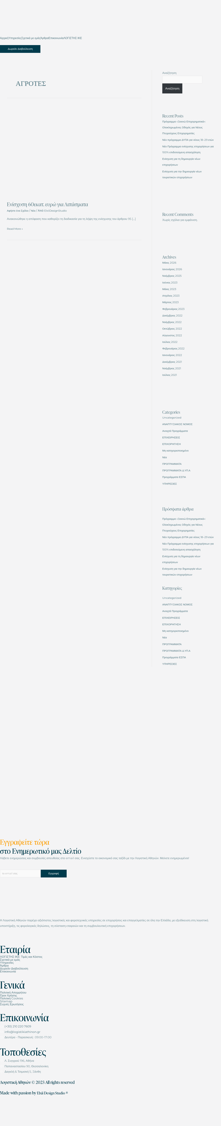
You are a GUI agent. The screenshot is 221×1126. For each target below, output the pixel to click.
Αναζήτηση (169, 73)
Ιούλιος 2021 (170, 387)
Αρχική (4, 38)
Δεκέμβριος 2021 (173, 374)
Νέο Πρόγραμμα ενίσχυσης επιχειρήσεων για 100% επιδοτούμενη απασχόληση (186, 158)
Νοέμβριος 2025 (173, 288)
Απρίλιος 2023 (171, 308)
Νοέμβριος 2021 (172, 380)
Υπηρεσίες (14, 38)
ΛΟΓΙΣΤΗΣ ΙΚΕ (73, 38)
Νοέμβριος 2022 (173, 334)
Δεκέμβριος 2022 (173, 328)
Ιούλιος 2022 (170, 354)
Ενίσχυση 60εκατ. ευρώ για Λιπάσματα (47, 204)
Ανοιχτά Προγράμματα (176, 443)
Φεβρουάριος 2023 (174, 321)
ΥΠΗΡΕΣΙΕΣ (170, 496)
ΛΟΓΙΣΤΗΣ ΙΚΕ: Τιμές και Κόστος (21, 981)
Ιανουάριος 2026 (173, 281)
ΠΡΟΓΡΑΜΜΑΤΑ (173, 476)
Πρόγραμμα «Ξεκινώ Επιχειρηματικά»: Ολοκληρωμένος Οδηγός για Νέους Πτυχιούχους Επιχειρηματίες (186, 128)
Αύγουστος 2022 (173, 347)
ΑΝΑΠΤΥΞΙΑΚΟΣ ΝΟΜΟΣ (179, 436)
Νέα (36, 210)
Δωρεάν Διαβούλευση (14, 993)
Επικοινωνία (56, 38)
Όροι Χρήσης (8, 1020)
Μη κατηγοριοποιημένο (177, 463)
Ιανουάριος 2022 (173, 367)
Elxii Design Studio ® (54, 1117)
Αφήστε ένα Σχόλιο (19, 210)
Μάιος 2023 (170, 301)
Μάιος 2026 (170, 275)
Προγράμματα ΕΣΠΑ (175, 489)
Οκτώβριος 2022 (173, 341)
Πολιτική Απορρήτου (13, 1017)
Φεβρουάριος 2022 (174, 361)
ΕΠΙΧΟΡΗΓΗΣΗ (172, 456)
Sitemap (6, 1025)
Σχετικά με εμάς (30, 38)
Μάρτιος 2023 (171, 314)
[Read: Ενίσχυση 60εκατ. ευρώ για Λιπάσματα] (74, 151)
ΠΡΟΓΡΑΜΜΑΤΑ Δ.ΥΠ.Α (178, 482)
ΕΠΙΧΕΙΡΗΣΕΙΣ (172, 450)
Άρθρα (44, 38)
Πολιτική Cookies (11, 1023)
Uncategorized (173, 430)
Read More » (16, 228)
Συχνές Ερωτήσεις (12, 1028)
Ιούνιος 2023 (170, 295)
